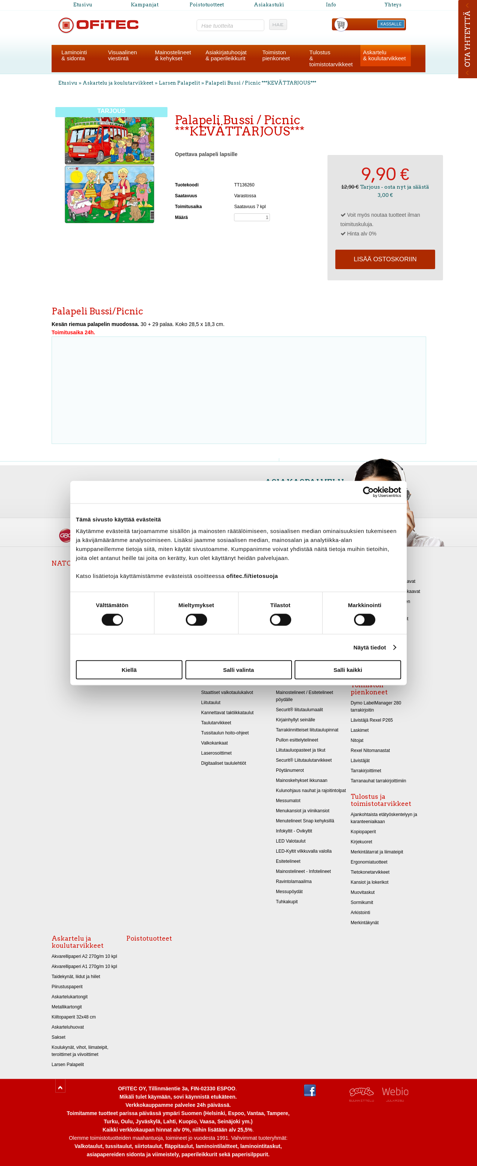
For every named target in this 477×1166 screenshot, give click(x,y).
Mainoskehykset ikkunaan (301, 780)
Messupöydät (289, 891)
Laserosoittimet (216, 753)
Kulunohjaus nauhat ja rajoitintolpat (311, 790)
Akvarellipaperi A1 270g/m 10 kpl (84, 966)
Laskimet (360, 730)
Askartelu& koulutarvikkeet (384, 55)
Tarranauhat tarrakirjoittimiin (378, 780)
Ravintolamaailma (294, 881)
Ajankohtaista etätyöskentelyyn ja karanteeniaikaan (384, 818)
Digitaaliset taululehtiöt (223, 763)
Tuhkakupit (287, 901)
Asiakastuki (269, 4)
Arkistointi (360, 912)
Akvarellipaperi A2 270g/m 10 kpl (84, 956)
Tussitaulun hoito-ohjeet (225, 733)
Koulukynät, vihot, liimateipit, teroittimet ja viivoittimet (80, 1051)
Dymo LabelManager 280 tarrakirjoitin (376, 706)
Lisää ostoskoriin (385, 259)
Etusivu (82, 4)
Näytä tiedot (370, 647)
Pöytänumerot (290, 770)
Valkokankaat (214, 743)
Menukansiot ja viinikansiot (302, 810)
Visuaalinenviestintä (122, 55)
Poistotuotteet (207, 4)
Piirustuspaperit (67, 986)
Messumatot (288, 800)
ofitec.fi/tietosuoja (252, 576)
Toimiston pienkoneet (369, 688)
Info (331, 4)
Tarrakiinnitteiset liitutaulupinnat (307, 730)
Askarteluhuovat (68, 1027)
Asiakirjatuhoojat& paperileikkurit (226, 55)
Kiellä (128, 670)
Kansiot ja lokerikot (369, 882)
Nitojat (357, 740)
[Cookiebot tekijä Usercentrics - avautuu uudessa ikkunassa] (368, 491)
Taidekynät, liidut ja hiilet (76, 976)
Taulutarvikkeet (216, 722)
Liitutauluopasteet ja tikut (300, 750)
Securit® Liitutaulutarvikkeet (304, 760)
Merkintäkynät (365, 922)
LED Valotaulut (290, 841)
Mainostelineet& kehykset (173, 55)
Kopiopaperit (363, 831)
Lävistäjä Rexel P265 (372, 720)
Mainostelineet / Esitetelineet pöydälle (304, 696)
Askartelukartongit (69, 996)
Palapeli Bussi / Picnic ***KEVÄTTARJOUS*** (260, 83)
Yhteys (392, 4)
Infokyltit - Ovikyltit (294, 831)
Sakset (58, 1037)
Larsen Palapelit (179, 83)
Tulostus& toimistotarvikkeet (331, 58)
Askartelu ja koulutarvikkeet (118, 83)
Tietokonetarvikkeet (370, 872)
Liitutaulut (211, 702)
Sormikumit (362, 902)
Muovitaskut (363, 892)
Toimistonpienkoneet (276, 55)
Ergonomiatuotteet (369, 862)
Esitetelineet (288, 861)
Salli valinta (238, 670)
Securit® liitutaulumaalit (299, 709)
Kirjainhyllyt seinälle (295, 719)
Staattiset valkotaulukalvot (227, 692)
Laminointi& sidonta (74, 55)
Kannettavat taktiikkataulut (227, 712)
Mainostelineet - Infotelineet (303, 871)
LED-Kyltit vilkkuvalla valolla (304, 851)
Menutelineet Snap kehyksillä (305, 820)
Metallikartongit (67, 1007)
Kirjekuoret (361, 841)
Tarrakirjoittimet (366, 770)
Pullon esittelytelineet (297, 740)
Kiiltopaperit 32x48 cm (74, 1017)
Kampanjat (145, 4)
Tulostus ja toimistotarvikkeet (381, 800)
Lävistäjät (360, 760)
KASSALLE (391, 24)
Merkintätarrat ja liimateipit (377, 852)
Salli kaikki (347, 670)
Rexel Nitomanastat (370, 750)
